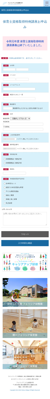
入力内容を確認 (25, 243)
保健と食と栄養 (10, 199)
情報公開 (38, 376)
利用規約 (20, 376)
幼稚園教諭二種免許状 (13, 163)
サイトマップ (12, 376)
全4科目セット (10, 183)
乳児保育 (8, 203)
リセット (25, 234)
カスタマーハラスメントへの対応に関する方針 (25, 379)
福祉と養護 (9, 195)
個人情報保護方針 (29, 376)
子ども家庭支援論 (11, 191)
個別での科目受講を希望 (13, 187)
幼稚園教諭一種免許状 (13, 159)
